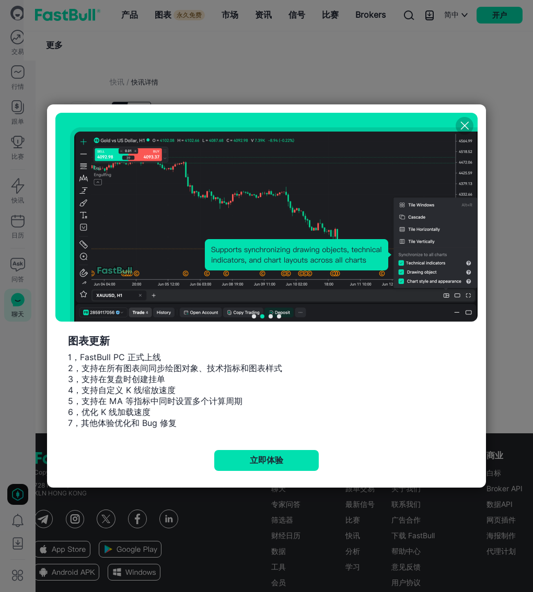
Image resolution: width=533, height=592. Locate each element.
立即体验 (266, 460)
